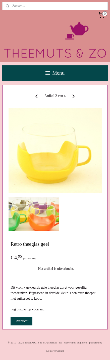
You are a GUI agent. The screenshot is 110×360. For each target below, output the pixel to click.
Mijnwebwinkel (55, 350)
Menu (55, 73)
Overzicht (21, 321)
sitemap (52, 342)
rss (60, 342)
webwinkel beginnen (75, 342)
